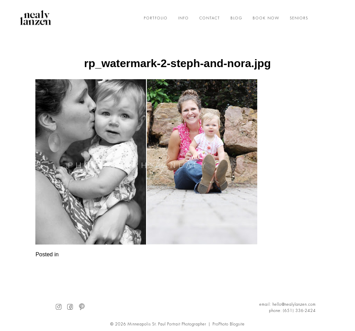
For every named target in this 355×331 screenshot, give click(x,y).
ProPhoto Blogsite (229, 324)
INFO (183, 18)
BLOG (236, 18)
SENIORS (299, 18)
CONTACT (209, 18)
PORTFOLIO (156, 18)
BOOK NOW (266, 18)
